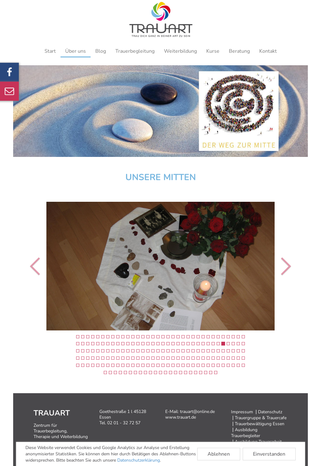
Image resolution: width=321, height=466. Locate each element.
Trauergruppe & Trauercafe (261, 418)
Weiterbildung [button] (180, 51)
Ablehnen (219, 454)
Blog (100, 51)
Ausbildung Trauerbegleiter (245, 433)
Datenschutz (270, 412)
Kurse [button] (212, 51)
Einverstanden (269, 454)
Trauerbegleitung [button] (135, 51)
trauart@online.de (197, 412)
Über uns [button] (75, 51)
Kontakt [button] (268, 51)
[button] (32, 266)
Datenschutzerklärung (138, 460)
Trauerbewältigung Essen (259, 424)
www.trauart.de (180, 417)
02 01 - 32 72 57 (123, 423)
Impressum (242, 412)
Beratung (239, 51)
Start (50, 51)
